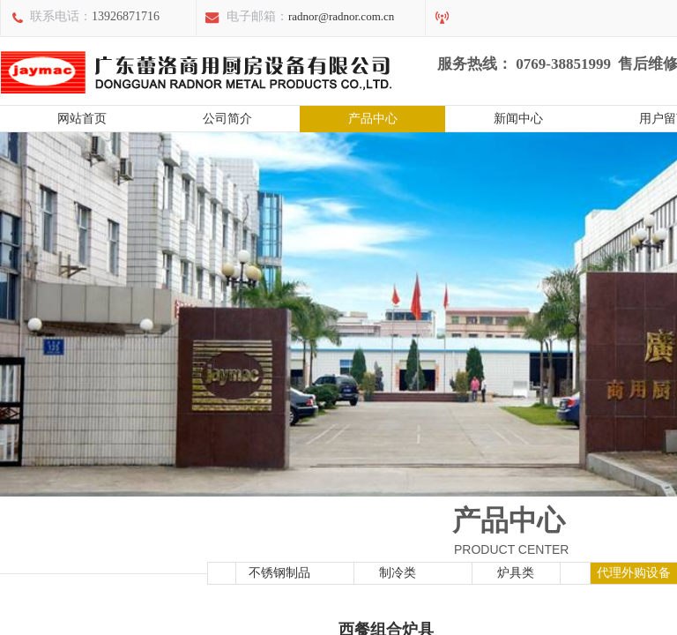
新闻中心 (518, 118)
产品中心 (373, 118)
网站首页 (82, 118)
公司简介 (227, 118)
